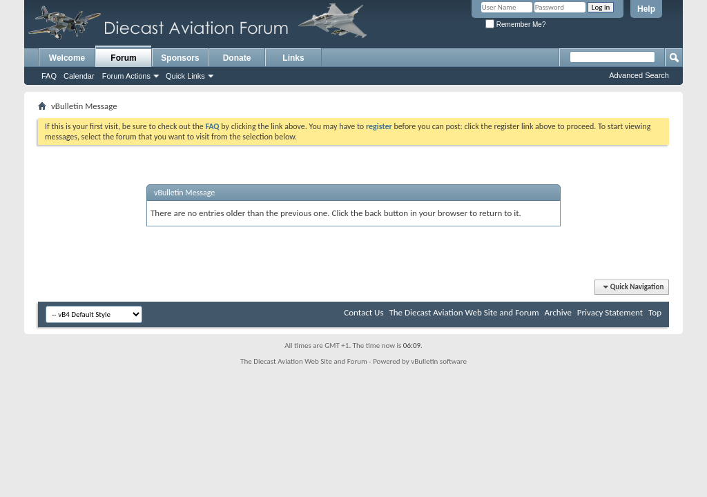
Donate (237, 58)
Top (654, 312)
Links (293, 58)
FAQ (49, 76)
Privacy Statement (610, 312)
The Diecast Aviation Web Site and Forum (464, 312)
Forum (123, 58)
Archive (557, 312)
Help (646, 9)
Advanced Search (639, 75)
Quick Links (185, 76)
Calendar (79, 76)
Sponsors (180, 58)
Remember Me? (515, 24)
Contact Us (363, 312)
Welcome (67, 58)
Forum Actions (126, 76)
